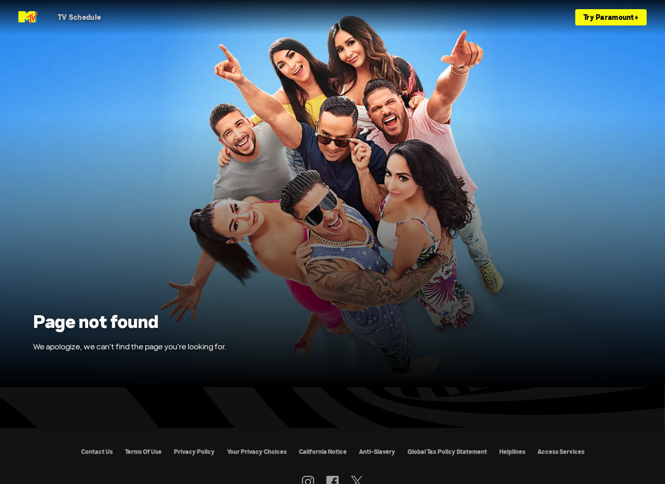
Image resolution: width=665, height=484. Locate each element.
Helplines (512, 451)
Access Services (561, 451)
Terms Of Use (143, 451)
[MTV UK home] (28, 17)
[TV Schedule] (79, 17)
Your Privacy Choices (257, 451)
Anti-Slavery (377, 451)
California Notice (323, 451)
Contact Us (97, 451)
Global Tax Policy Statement (447, 451)
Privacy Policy (194, 451)
